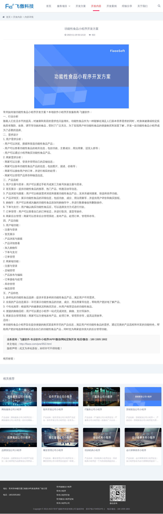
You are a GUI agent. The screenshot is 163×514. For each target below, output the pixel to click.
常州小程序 (61, 491)
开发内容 (96, 6)
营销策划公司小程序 (136, 409)
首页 (48, 6)
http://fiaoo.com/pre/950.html (36, 344)
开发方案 (81, 6)
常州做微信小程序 (64, 487)
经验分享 (127, 6)
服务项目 (62, 6)
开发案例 (112, 6)
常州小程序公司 (63, 503)
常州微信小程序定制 (64, 499)
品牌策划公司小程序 (11, 450)
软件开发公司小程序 (53, 409)
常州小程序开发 (63, 495)
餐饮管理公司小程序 (53, 450)
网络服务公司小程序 (11, 409)
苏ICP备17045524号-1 (95, 509)
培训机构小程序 (92, 450)
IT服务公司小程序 (93, 409)
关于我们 (143, 6)
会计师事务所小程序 (136, 450)
